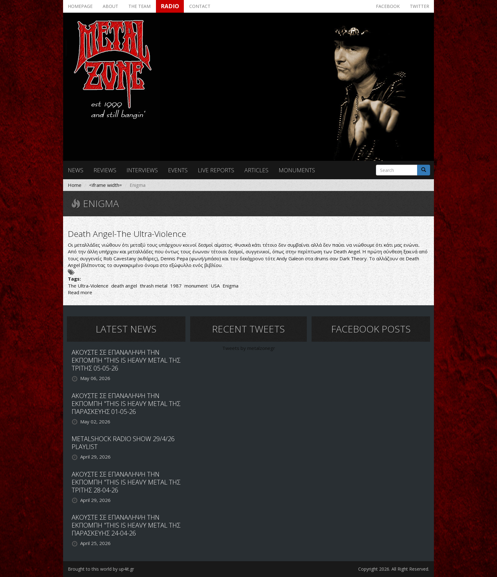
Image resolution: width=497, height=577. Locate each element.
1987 (176, 285)
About (110, 6)
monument (196, 285)
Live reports (216, 170)
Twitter (419, 6)
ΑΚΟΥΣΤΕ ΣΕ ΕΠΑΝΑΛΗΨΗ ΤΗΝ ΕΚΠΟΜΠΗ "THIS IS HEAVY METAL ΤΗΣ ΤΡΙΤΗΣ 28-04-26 (126, 482)
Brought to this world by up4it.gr (101, 569)
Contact (199, 6)
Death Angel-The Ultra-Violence (127, 233)
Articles (256, 170)
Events (178, 170)
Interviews (142, 170)
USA (215, 285)
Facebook (388, 6)
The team (139, 6)
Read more (80, 292)
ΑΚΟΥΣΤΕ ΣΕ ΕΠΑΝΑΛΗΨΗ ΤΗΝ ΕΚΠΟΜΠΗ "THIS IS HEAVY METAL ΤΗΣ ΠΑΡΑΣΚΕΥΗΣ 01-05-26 (126, 403)
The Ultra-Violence (88, 285)
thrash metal (153, 285)
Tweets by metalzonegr (248, 348)
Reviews (105, 170)
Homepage (80, 6)
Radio (170, 6)
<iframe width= (105, 185)
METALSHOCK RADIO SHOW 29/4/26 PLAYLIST (123, 442)
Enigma (230, 285)
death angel (124, 285)
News (75, 170)
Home (74, 185)
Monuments (297, 170)
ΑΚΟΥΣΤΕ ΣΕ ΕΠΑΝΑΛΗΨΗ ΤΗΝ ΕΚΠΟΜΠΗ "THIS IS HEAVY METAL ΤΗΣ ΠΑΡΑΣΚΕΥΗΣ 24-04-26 (126, 525)
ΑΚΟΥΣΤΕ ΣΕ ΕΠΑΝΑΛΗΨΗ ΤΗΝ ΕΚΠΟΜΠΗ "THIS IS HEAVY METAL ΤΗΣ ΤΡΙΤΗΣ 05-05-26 (126, 360)
